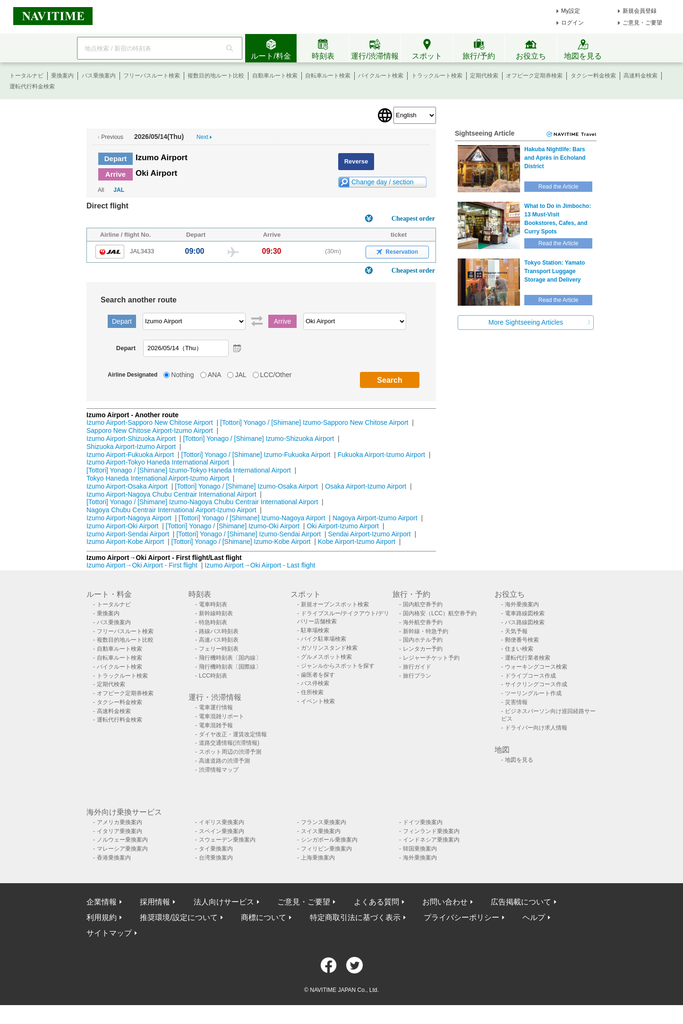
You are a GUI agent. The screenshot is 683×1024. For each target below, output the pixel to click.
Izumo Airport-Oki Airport (122, 526)
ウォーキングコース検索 (536, 666)
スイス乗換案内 (321, 831)
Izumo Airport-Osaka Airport (127, 486)
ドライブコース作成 (530, 675)
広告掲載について (521, 902)
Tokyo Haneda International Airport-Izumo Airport (157, 478)
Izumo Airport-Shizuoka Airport (131, 438)
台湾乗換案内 (216, 857)
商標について (263, 917)
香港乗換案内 (114, 857)
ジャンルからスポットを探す (338, 666)
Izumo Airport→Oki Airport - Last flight (260, 565)
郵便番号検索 (522, 640)
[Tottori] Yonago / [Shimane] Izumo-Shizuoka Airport (258, 438)
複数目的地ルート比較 (216, 75)
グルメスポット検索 (326, 657)
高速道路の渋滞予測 (224, 760)
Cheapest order (413, 218)
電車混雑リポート (221, 716)
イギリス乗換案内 (221, 822)
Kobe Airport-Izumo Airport (356, 541)
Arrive (115, 174)
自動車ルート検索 (275, 75)
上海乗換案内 (318, 857)
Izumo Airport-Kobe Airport (125, 541)
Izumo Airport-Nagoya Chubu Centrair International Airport (171, 494)
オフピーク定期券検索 (534, 75)
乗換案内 (62, 75)
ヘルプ (533, 917)
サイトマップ (109, 933)
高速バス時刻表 (219, 640)
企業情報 (101, 902)
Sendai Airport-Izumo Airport (369, 534)
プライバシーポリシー (461, 917)
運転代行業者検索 (527, 657)
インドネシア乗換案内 (431, 839)
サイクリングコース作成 (536, 684)
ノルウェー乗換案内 (122, 839)
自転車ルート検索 (327, 75)
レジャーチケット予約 (431, 657)
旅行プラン (417, 675)
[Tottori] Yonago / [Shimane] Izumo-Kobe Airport (241, 541)
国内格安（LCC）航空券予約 (440, 613)
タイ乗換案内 (216, 848)
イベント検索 (318, 701)
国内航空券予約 (423, 604)
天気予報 (516, 631)
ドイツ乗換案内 (423, 822)
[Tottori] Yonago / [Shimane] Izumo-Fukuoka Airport (256, 454)
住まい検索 (519, 648)
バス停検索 (315, 683)
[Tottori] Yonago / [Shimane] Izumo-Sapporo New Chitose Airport (314, 422)
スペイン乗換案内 (221, 831)
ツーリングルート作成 (533, 693)
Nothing (182, 375)
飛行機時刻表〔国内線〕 (230, 657)
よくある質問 (376, 902)
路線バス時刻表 (219, 631)
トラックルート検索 (436, 75)
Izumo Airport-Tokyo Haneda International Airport (157, 462)
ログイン (572, 22)
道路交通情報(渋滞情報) (229, 743)
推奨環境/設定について (178, 917)
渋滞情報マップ (219, 769)
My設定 (570, 11)
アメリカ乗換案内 (119, 822)
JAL (118, 190)
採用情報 (155, 902)
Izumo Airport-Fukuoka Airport (130, 454)
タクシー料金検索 (593, 75)
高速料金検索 (640, 75)
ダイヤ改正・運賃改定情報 (233, 734)
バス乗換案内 (99, 75)
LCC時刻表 (213, 675)
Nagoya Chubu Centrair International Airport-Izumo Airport (171, 510)
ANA (215, 375)
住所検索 (312, 692)
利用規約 (101, 917)
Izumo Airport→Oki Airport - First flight (141, 565)
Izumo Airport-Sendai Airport (127, 534)
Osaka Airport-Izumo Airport (365, 486)
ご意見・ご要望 (642, 22)
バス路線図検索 (525, 622)
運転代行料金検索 (32, 86)
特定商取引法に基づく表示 (355, 917)
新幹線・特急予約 (425, 631)
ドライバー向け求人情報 (536, 727)
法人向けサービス (224, 902)
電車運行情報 (216, 707)
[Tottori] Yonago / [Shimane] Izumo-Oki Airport (232, 526)
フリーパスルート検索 (151, 75)
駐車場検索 (315, 630)
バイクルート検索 (380, 75)
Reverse (356, 161)
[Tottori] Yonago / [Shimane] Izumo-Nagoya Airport (252, 518)
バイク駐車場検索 (323, 639)
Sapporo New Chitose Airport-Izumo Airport (149, 430)
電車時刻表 (213, 604)
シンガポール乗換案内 (329, 839)
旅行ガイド (417, 666)
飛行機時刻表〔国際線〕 (230, 666)
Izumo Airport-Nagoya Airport (128, 518)
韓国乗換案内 (420, 848)
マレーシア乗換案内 (122, 848)
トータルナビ (26, 75)
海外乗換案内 (522, 604)
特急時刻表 (213, 622)
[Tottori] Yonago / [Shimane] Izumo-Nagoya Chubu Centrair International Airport (202, 502)
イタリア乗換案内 (119, 831)
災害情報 (516, 702)
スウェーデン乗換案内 (227, 839)
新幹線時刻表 (216, 613)
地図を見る (519, 760)
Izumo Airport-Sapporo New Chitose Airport (149, 422)
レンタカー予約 (423, 648)
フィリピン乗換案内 (326, 848)
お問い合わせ (445, 902)
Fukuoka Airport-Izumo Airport (381, 454)
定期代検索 (484, 75)
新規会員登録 (640, 11)
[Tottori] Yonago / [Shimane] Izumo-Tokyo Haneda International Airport (188, 470)
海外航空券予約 (423, 622)
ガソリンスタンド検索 (329, 648)
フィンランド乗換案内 (431, 831)
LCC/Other (276, 375)
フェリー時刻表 (219, 648)
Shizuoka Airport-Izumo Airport (131, 446)
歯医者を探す (318, 674)
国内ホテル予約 (423, 640)
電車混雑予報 (216, 725)
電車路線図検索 (525, 613)
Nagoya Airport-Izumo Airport (375, 518)
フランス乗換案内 (323, 822)
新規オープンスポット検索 (335, 604)
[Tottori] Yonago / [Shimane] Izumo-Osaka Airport (246, 486)
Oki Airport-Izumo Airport (343, 526)
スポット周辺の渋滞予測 (230, 752)
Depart (115, 159)
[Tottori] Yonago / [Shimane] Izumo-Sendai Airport (248, 534)
